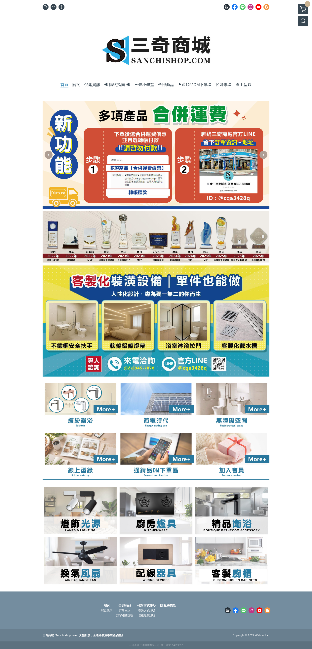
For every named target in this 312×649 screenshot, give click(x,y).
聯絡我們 (106, 610)
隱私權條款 (168, 605)
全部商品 (124, 605)
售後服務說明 (146, 615)
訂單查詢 (124, 610)
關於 (107, 605)
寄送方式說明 (146, 610)
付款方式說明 (146, 605)
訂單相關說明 (124, 615)
